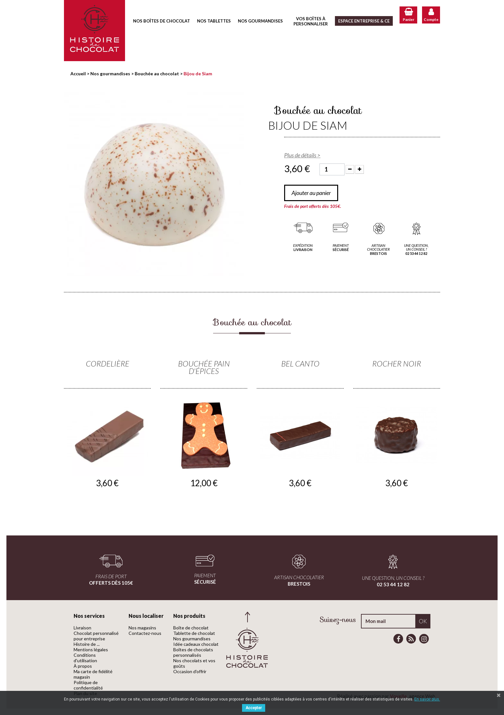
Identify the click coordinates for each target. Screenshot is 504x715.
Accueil (78, 73)
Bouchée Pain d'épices (204, 367)
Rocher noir (396, 363)
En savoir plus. (427, 699)
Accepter (254, 708)
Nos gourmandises (192, 638)
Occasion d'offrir (189, 671)
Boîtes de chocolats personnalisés (193, 652)
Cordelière (107, 363)
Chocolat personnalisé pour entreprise (96, 635)
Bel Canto (300, 363)
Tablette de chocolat (194, 633)
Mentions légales (91, 649)
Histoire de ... (87, 644)
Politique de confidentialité (88, 685)
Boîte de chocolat (191, 627)
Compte (431, 19)
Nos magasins (142, 627)
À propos (83, 666)
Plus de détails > (302, 155)
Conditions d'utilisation (85, 657)
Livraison (82, 627)
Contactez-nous (145, 633)
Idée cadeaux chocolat (196, 644)
